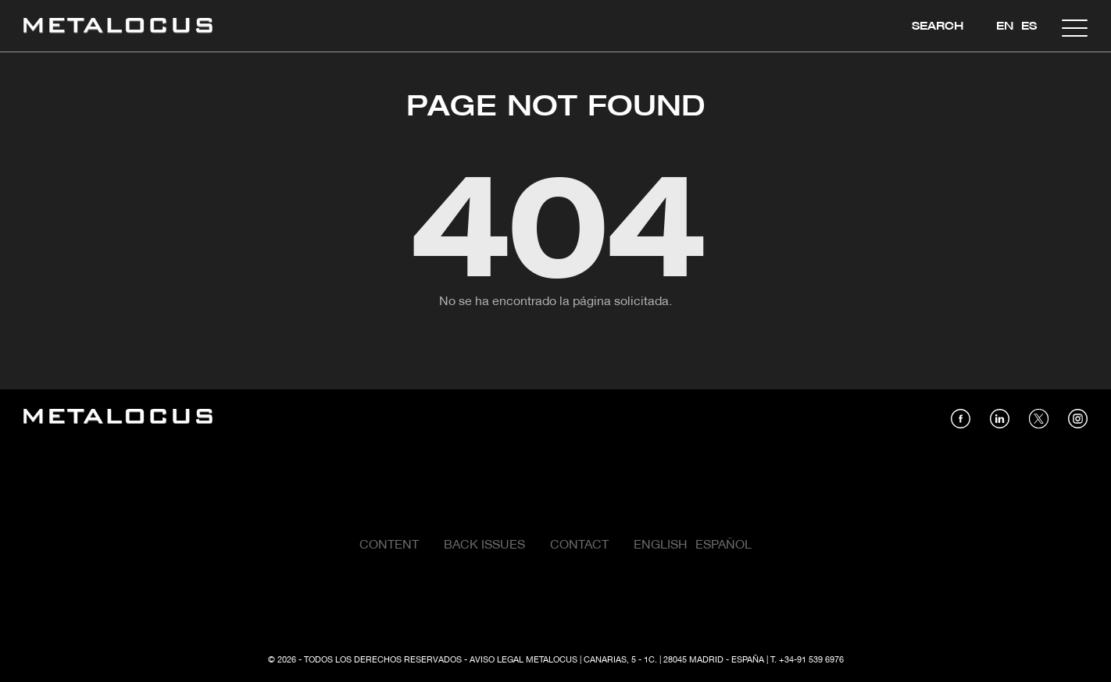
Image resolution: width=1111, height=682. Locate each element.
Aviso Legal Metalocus (523, 660)
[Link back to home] (118, 27)
